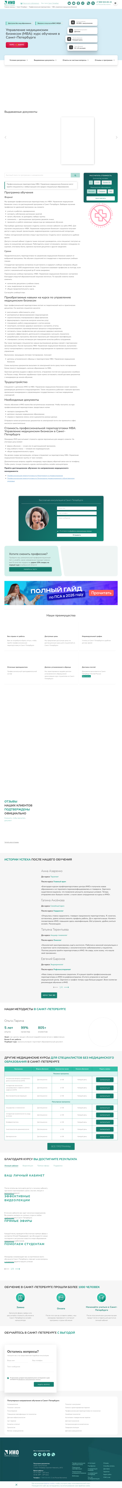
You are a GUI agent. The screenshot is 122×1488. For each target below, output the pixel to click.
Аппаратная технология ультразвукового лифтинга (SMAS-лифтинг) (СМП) (18, 1093)
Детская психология (72, 1426)
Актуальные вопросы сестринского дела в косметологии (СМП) (18, 1085)
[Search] (75, 180)
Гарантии (106, 1477)
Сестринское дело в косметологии (77, 1429)
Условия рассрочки (18, 65)
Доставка (106, 1474)
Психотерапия (12, 1416)
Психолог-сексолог (13, 1413)
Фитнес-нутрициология (15, 1436)
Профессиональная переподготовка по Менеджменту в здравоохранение (35, 481)
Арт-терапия (11, 1426)
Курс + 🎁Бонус (17, 49)
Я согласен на (76, 536)
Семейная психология (72, 1419)
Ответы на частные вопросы (74, 65)
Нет (110, 196)
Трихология (11, 1433)
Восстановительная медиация (16, 1101)
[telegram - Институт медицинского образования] (84, 5)
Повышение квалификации (77, 1473)
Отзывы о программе (103, 65)
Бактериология (11, 1142)
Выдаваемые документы (44, 65)
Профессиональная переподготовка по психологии (83, 1416)
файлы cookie (49, 1483)
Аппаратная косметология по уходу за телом (18, 1120)
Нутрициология (12, 1409)
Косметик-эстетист (13, 1429)
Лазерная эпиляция (72, 1433)
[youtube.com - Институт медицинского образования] (75, 5)
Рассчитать (101, 203)
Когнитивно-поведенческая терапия (77, 1423)
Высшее (92, 196)
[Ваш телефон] (42, 1366)
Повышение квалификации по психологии (21, 1419)
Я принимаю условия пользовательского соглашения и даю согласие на (30, 1384)
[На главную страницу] (11, 5)
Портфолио (91, 1471)
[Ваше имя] (17, 1366)
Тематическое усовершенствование (79, 1477)
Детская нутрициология (73, 1436)
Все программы (61, 1151)
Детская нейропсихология (16, 1423)
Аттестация (91, 1468)
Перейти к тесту (30, 574)
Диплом (77, 37)
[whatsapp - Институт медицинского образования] (88, 5)
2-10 (97, 187)
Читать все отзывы (11, 847)
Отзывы (106, 1468)
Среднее (102, 196)
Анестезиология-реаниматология (17, 1134)
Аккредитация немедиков (92, 1479)
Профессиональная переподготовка (78, 1469)
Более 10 (106, 187)
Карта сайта (107, 1480)
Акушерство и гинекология (15, 1113)
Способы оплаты (109, 1471)
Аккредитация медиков (92, 1474)
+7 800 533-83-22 (104, 4)
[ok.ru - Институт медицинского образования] (79, 5)
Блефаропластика (12, 1127)
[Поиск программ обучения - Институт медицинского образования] (93, 5)
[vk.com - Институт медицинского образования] (70, 5)
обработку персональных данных (80, 536)
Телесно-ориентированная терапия (77, 1413)
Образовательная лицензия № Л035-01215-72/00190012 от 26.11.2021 (61, 746)
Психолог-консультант (73, 1409)
